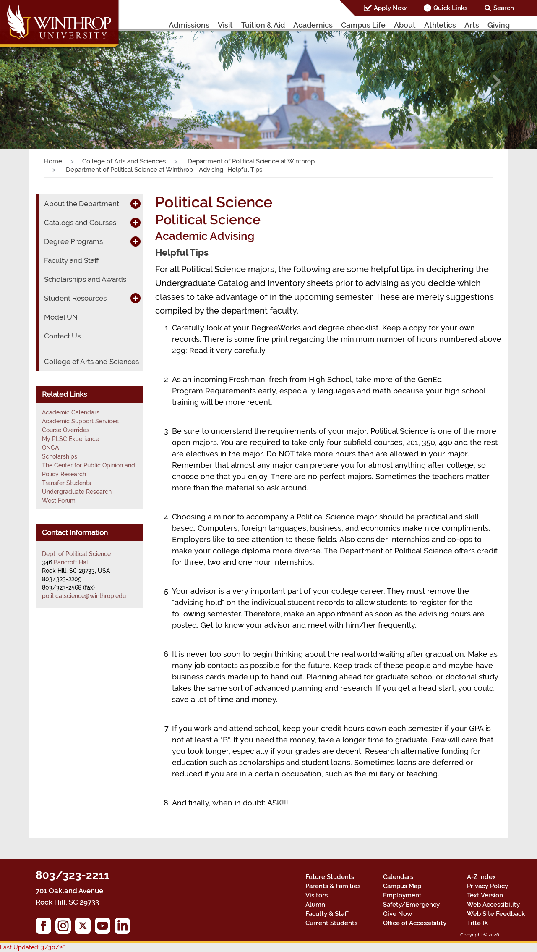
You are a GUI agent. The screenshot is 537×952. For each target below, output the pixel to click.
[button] (40, 82)
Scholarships (59, 456)
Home (53, 161)
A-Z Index (481, 877)
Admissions (189, 25)
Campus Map (402, 886)
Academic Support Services (80, 421)
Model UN (61, 317)
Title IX (477, 923)
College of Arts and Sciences (124, 161)
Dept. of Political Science (76, 554)
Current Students (331, 923)
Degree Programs (73, 241)
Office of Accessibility (414, 923)
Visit (225, 25)
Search (503, 8)
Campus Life (363, 25)
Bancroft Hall (72, 562)
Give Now (397, 914)
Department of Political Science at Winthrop (250, 161)
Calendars (398, 877)
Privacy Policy (487, 886)
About (405, 25)
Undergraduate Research (77, 491)
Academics (313, 25)
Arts (471, 25)
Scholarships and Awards (85, 279)
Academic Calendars (70, 412)
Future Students (329, 877)
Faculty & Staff (326, 914)
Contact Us (62, 336)
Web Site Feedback (496, 914)
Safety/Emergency (411, 904)
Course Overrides (65, 430)
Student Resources (75, 298)
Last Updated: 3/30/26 (32, 947)
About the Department (81, 203)
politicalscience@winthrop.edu (84, 596)
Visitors (316, 895)
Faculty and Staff (71, 260)
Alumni (316, 904)
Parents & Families (332, 886)
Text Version (485, 895)
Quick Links (450, 8)
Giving (498, 25)
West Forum (59, 500)
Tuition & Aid (263, 25)
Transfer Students (66, 483)
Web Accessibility (493, 904)
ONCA (50, 447)
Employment (402, 895)
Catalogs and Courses (80, 222)
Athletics (440, 25)
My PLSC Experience (70, 438)
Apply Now (390, 8)
